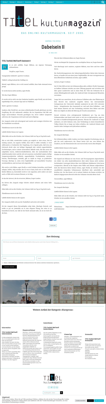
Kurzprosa (48, 41)
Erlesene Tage (68, 334)
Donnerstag (28, 2)
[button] (61, 392)
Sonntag (50, 2)
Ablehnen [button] (90, 400)
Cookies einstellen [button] (80, 400)
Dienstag (12, 2)
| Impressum (59, 2)
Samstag (43, 2)
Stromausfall (88, 334)
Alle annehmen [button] (99, 400)
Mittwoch (19, 2)
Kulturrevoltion (6, 328)
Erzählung (53, 225)
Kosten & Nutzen (47, 323)
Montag (5, 2)
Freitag (36, 2)
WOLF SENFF (59, 202)
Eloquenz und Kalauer (29, 330)
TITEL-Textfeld (57, 41)
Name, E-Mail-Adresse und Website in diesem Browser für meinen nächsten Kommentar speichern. (32, 263)
